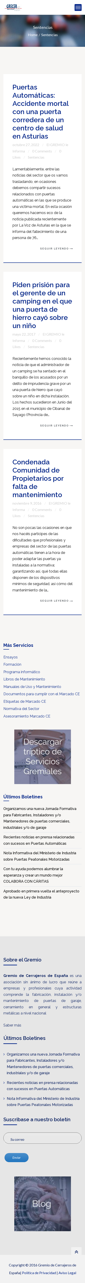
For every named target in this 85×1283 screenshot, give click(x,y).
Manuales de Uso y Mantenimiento (32, 687)
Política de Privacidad (39, 1273)
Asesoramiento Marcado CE (26, 716)
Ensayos (10, 657)
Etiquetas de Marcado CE (24, 701)
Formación (12, 664)
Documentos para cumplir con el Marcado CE (41, 694)
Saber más (12, 1025)
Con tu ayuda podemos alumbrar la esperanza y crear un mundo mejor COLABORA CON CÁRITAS (33, 875)
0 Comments (42, 151)
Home (33, 34)
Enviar (16, 1157)
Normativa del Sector (21, 709)
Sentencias (49, 34)
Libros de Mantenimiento (24, 679)
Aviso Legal (67, 1273)
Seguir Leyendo (54, 248)
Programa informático (21, 672)
